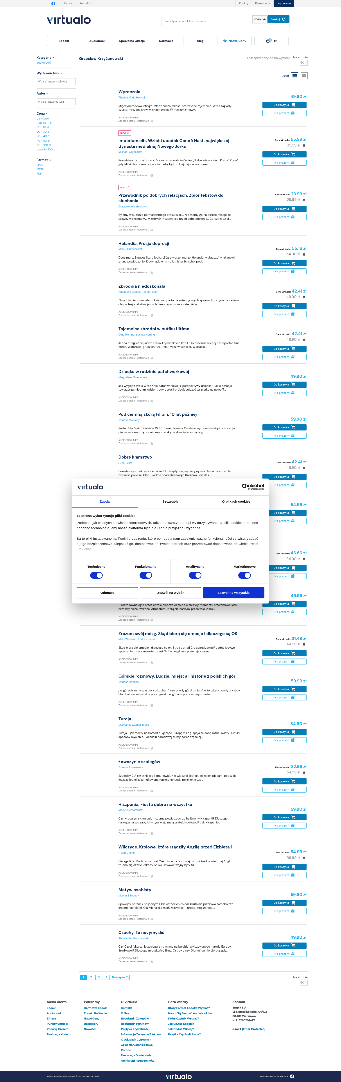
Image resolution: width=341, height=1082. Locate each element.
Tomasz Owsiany (129, 420)
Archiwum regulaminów (139, 1060)
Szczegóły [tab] (170, 501)
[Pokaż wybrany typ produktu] (259, 19)
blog (200, 41)
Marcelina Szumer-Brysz (133, 724)
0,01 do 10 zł (44, 123)
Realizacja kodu (57, 1034)
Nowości (89, 1029)
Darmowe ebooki (95, 1008)
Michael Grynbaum (130, 152)
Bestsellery (91, 1023)
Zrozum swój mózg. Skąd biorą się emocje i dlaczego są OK (177, 633)
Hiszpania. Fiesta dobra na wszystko (155, 804)
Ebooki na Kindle (95, 1013)
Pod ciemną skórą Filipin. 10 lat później (157, 414)
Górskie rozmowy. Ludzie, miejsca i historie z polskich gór (176, 676)
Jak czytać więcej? (181, 1029)
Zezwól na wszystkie (234, 593)
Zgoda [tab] (105, 501)
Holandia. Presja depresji (143, 243)
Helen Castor (126, 852)
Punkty (243, 3)
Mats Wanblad (127, 639)
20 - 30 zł (43, 132)
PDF (39, 173)
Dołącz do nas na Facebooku (276, 1076)
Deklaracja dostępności (136, 1055)
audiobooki (44, 62)
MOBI (40, 169)
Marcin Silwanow (129, 895)
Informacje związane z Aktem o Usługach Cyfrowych (141, 1037)
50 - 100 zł (44, 145)
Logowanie (284, 3)
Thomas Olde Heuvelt (132, 97)
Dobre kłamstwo (135, 457)
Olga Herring (126, 334)
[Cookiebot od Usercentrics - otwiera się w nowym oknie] (245, 487)
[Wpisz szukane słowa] (204, 21)
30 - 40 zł (43, 136)
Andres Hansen (147, 639)
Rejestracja (262, 3)
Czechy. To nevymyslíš (141, 932)
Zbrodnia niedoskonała (141, 286)
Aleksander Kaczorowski (133, 938)
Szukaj (278, 19)
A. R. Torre (125, 462)
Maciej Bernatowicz (130, 810)
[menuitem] (64, 41)
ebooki (51, 1008)
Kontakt (84, 3)
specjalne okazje (132, 41)
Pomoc (68, 3)
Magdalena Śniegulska (132, 377)
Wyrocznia (129, 92)
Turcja (124, 719)
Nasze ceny (234, 41)
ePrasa (51, 1018)
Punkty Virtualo (57, 1023)
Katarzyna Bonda (129, 291)
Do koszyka (284, 105)
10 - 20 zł (43, 127)
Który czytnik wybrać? (183, 1018)
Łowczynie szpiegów (139, 761)
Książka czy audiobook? (184, 1034)
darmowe (166, 41)
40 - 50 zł (43, 141)
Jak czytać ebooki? (181, 1023)
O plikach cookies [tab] (236, 501)
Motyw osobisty (134, 890)
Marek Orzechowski (130, 249)
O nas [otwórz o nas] (125, 1013)
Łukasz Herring (145, 334)
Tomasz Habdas (128, 682)
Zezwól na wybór (170, 593)
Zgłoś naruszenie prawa (137, 1044)
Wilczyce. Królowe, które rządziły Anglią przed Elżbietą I (175, 847)
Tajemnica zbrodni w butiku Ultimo (153, 329)
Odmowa (107, 593)
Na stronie (300, 57)
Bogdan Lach (150, 291)
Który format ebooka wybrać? (189, 1008)
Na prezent (284, 113)
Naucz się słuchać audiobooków (190, 1013)
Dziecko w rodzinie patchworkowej (153, 371)
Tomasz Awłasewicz (130, 767)
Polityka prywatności (135, 1029)
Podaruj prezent (57, 1029)
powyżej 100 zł (46, 149)
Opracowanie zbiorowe (132, 206)
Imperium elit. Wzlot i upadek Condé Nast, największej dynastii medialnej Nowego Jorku (173, 143)
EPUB (40, 165)
